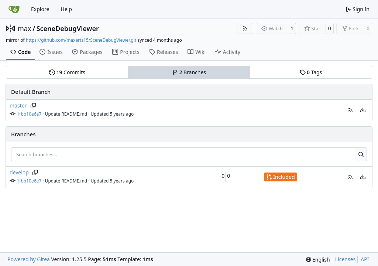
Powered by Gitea (28, 259)
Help (66, 9)
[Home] (14, 9)
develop (19, 172)
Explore (40, 9)
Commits (67, 72)
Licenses (345, 259)
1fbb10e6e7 (29, 114)
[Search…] (361, 154)
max (24, 28)
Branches (189, 72)
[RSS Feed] (245, 28)
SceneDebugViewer (68, 28)
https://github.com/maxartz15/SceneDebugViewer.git (81, 40)
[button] (350, 110)
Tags (311, 72)
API (365, 259)
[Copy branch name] (33, 105)
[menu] (362, 110)
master (18, 105)
